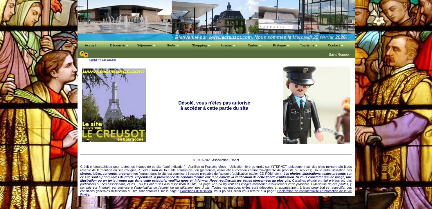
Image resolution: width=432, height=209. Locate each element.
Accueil (93, 59)
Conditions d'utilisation (196, 191)
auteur (224, 173)
